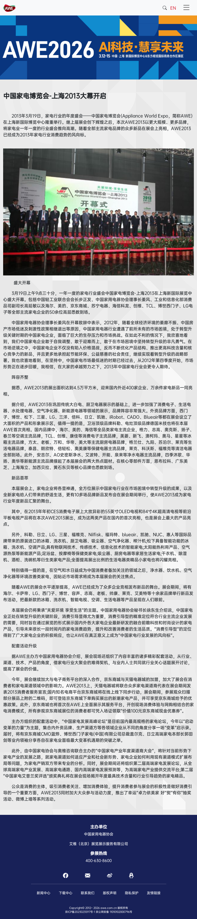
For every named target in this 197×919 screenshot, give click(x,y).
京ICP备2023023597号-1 (80, 911)
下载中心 (65, 893)
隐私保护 (132, 893)
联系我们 (87, 893)
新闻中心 (43, 893)
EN (173, 8)
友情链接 (154, 893)
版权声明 (109, 893)
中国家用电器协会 (98, 834)
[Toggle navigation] (186, 7)
